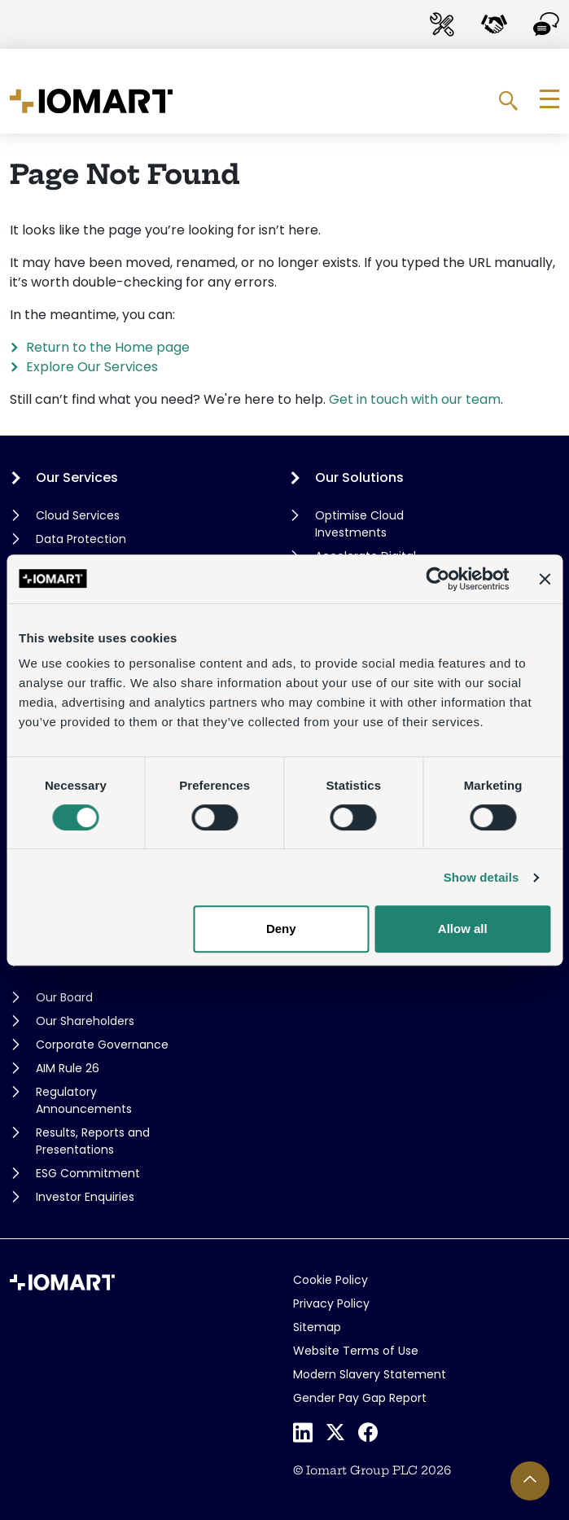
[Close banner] (544, 579)
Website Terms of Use (355, 1351)
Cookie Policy (330, 1280)
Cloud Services (78, 515)
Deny (281, 928)
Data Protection (81, 539)
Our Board (64, 997)
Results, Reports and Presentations (93, 1141)
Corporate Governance (102, 1044)
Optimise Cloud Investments (359, 524)
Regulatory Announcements (84, 1100)
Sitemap (317, 1327)
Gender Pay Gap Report (360, 1398)
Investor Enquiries (85, 1197)
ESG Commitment (88, 1173)
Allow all (463, 928)
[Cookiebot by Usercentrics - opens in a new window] (437, 579)
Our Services (77, 477)
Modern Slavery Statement (369, 1374)
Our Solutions (359, 477)
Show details (481, 877)
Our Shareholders (85, 1021)
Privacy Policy (331, 1303)
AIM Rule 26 (67, 1068)
